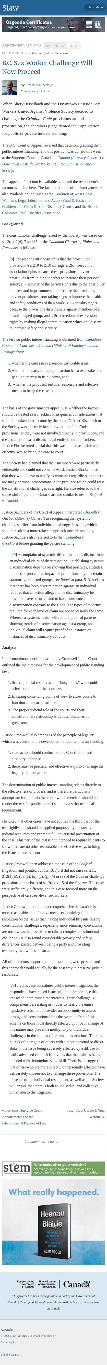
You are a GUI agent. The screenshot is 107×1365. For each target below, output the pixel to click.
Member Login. (10, 1354)
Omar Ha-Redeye (39, 85)
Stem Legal (7, 1342)
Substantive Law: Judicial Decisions (44, 53)
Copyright (6, 1329)
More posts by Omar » (35, 91)
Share (75, 46)
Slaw (10, 8)
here (61, 181)
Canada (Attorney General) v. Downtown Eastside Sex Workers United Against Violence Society (53, 164)
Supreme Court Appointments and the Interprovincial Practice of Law (24, 1116)
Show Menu (95, 7)
